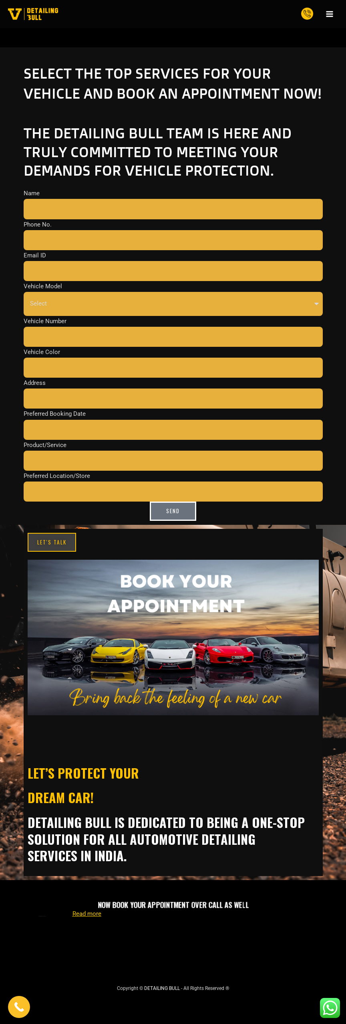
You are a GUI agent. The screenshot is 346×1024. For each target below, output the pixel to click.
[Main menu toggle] (329, 14)
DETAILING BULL (162, 988)
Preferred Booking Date (55, 413)
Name (32, 193)
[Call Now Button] (19, 1007)
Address (35, 383)
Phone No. (38, 224)
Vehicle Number (45, 320)
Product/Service (45, 444)
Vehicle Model (43, 286)
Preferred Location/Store (57, 476)
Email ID (35, 255)
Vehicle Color (42, 352)
